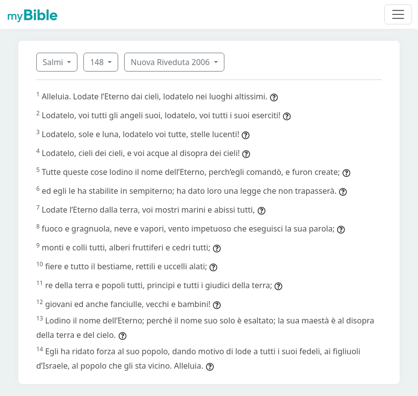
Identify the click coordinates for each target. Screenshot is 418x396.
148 (98, 62)
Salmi (54, 62)
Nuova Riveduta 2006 (171, 62)
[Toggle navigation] (398, 14)
